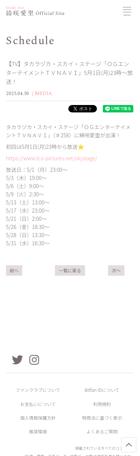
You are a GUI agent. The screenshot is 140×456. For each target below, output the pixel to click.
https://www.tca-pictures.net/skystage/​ (51, 158)
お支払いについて (38, 404)
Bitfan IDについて (102, 390)
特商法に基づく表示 (102, 417)
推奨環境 (38, 431)
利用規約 (102, 404)
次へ (116, 270)
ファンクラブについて (38, 390)
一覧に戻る (70, 270)
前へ (14, 270)
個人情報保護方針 (38, 417)
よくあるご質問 (102, 431)
